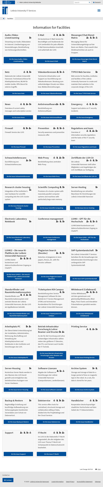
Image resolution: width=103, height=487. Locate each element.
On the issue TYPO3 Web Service (85, 93)
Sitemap (98, 482)
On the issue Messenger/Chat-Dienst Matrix (84, 60)
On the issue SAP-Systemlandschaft (85, 279)
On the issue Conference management (51, 238)
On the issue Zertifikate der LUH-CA (85, 176)
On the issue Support (18, 454)
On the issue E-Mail (51, 61)
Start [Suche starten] (89, 2)
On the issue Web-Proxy (51, 176)
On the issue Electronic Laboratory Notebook (18, 238)
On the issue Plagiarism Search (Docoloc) (51, 277)
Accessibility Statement (84, 482)
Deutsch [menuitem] (98, 2)
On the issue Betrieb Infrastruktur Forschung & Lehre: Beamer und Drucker (51, 355)
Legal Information (58, 482)
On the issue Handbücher (84, 422)
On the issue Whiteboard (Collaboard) (84, 314)
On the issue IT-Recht (51, 454)
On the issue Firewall (18, 147)
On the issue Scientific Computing (51, 208)
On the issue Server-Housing (18, 390)
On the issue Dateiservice (51, 422)
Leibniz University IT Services (23, 10)
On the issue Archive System (84, 390)
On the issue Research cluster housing (18, 207)
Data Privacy (70, 482)
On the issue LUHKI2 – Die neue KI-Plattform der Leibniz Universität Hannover (18, 276)
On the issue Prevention (51, 147)
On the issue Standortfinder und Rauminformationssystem (18, 314)
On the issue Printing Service (84, 357)
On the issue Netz (18, 93)
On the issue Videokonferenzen (51, 93)
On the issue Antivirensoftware (51, 117)
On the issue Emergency (84, 117)
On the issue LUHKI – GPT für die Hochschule (85, 238)
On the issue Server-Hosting (84, 208)
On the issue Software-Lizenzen (51, 390)
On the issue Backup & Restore (18, 422)
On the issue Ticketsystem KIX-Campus (51, 314)
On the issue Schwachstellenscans (18, 176)
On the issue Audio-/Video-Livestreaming (18, 60)
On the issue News (18, 117)
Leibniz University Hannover (39, 482)
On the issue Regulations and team (84, 147)
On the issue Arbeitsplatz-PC (18, 357)
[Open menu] (99, 11)
